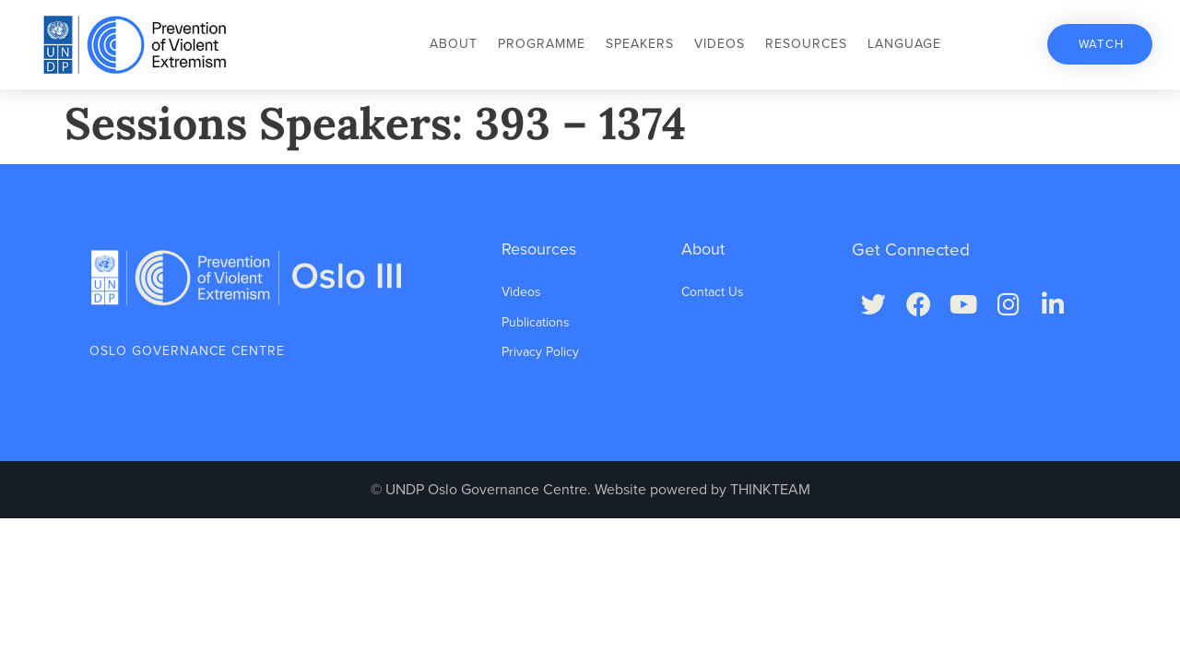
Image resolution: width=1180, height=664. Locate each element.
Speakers (640, 44)
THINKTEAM (770, 489)
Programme (541, 44)
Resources (806, 44)
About (454, 44)
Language (904, 44)
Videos (719, 44)
